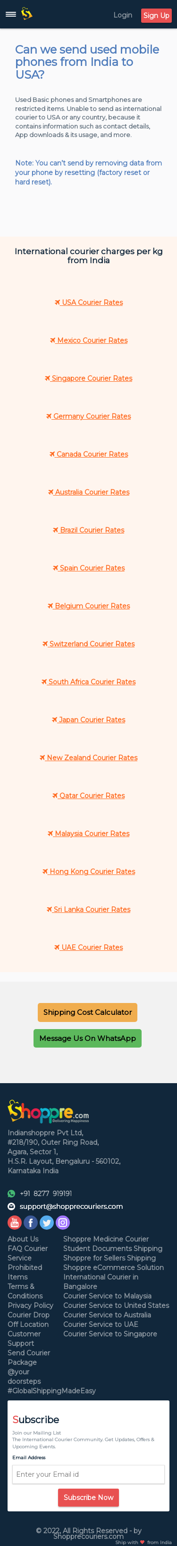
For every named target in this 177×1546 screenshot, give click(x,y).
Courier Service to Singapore (110, 1334)
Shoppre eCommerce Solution (113, 1267)
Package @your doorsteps (24, 1372)
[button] (87, 1012)
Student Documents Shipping (112, 1248)
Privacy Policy (30, 1305)
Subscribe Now (88, 1497)
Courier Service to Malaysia (107, 1296)
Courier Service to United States (116, 1305)
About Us (23, 1239)
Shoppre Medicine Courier (106, 1239)
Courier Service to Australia (107, 1315)
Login (122, 15)
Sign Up (156, 15)
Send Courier (29, 1353)
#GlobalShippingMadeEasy (52, 1391)
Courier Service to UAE (100, 1324)
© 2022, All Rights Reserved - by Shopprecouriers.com (89, 1533)
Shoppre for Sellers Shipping (109, 1258)
